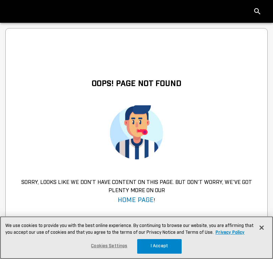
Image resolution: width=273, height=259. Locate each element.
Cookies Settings (109, 246)
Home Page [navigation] (136, 200)
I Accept (159, 246)
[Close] (261, 228)
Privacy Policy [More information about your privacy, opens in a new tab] (230, 232)
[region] (136, 237)
